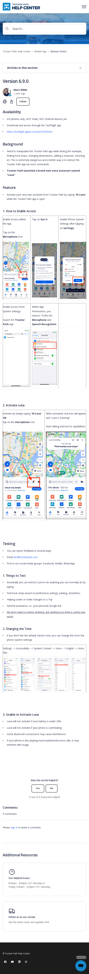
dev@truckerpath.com (25, 557)
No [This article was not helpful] (51, 788)
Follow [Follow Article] (22, 101)
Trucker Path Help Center (16, 51)
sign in (14, 827)
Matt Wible (20, 89)
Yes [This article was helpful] (38, 788)
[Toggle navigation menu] (84, 7)
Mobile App (40, 51)
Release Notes (58, 51)
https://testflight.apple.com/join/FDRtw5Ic (30, 131)
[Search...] (44, 28)
